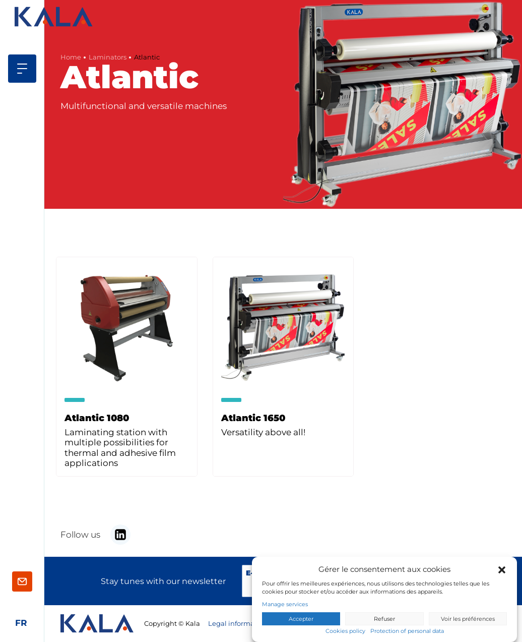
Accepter (301, 619)
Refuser (384, 619)
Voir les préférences (468, 619)
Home (70, 57)
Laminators (107, 57)
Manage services (285, 605)
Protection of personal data (407, 631)
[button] (502, 570)
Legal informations (239, 623)
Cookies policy (345, 631)
